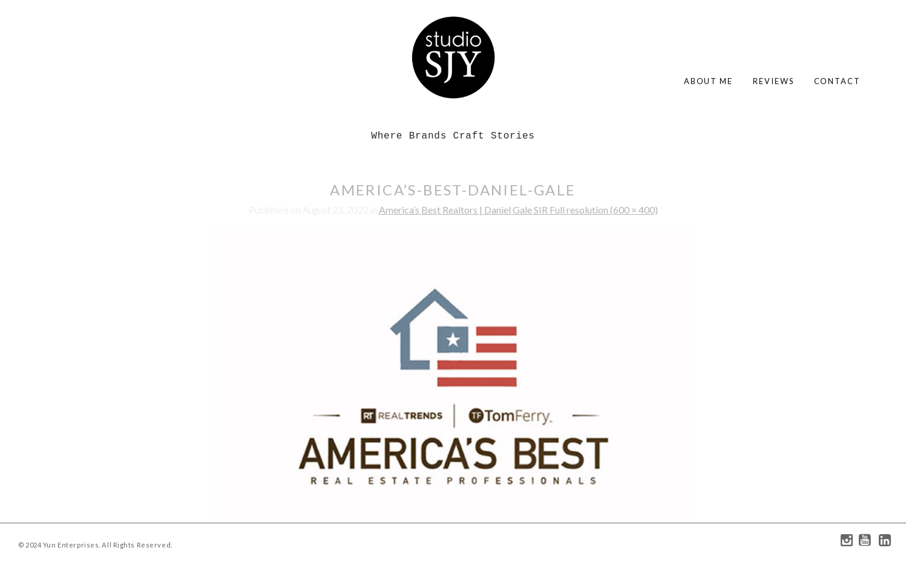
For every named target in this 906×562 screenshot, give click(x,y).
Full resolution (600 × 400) (604, 209)
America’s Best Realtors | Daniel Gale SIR (464, 209)
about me (708, 81)
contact (837, 81)
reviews (773, 81)
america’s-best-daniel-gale (453, 189)
